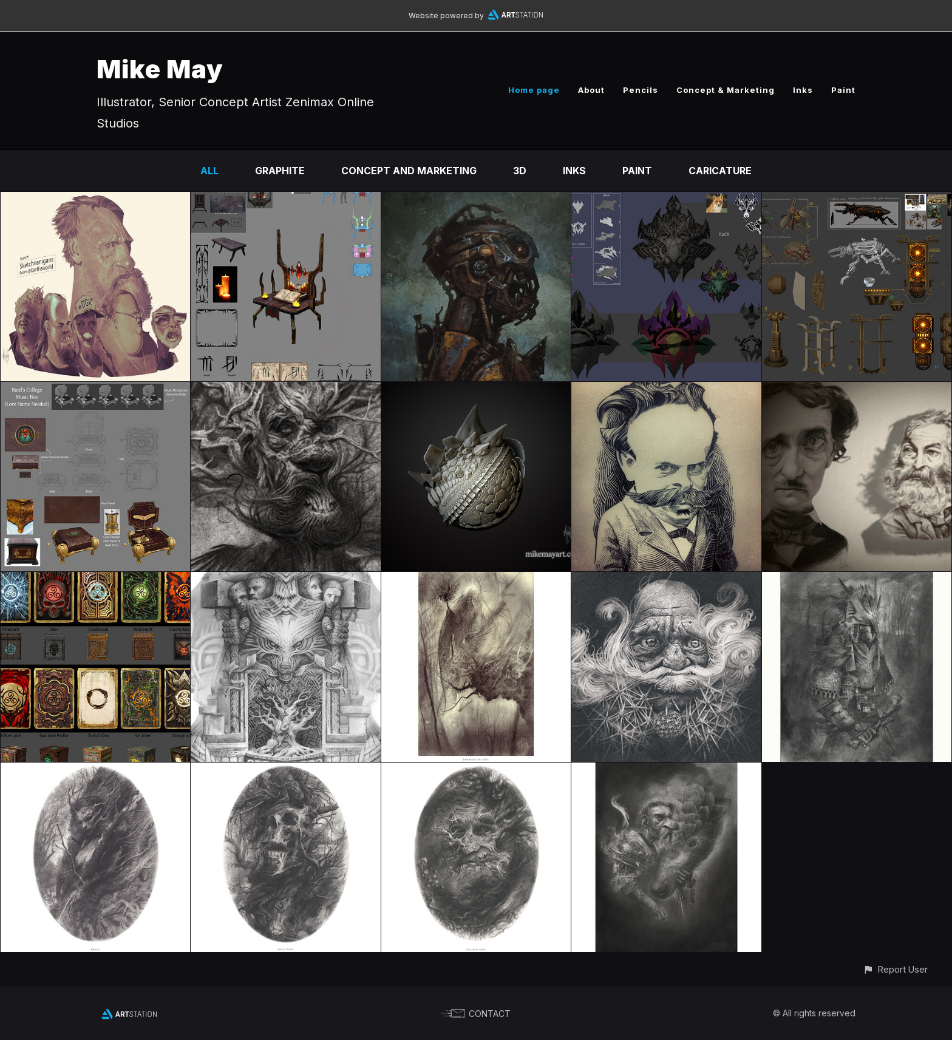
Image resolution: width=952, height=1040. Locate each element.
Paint (843, 90)
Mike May (160, 68)
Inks (803, 90)
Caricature (720, 171)
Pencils (640, 90)
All (209, 171)
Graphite (280, 171)
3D (519, 171)
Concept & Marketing (725, 90)
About (591, 90)
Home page (534, 90)
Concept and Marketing (409, 171)
